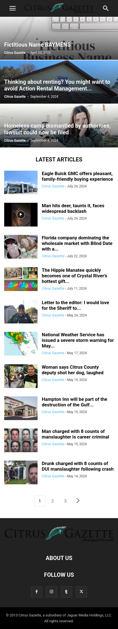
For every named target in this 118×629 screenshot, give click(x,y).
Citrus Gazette (15, 53)
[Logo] (59, 541)
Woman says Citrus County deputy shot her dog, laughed (73, 369)
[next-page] (78, 501)
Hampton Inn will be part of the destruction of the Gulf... (74, 402)
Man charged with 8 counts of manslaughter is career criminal (75, 434)
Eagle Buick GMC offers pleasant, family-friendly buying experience (77, 176)
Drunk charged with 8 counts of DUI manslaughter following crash (78, 466)
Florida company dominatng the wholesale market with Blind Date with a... (77, 243)
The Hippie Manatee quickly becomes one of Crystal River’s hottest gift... (74, 275)
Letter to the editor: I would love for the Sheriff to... (75, 305)
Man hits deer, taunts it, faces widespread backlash (73, 208)
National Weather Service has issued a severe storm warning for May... (78, 340)
